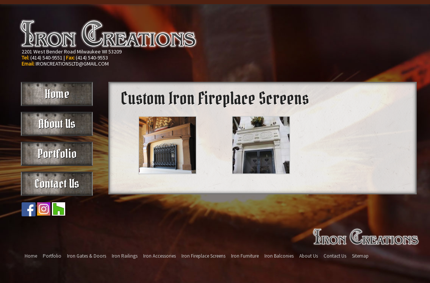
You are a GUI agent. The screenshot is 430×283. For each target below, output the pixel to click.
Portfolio (57, 154)
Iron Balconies (279, 256)
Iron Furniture (245, 256)
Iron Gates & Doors (86, 256)
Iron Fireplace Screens (203, 256)
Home (57, 94)
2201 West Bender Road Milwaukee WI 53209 (72, 51)
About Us (56, 124)
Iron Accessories (159, 256)
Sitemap (360, 256)
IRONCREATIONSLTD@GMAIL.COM (72, 63)
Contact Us (56, 184)
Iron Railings (125, 256)
